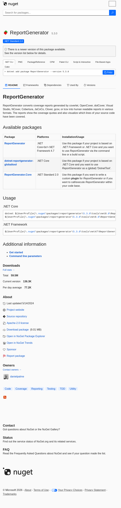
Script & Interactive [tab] (82, 62)
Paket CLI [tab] (63, 62)
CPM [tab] (52, 62)
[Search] (112, 13)
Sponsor (11, 349)
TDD (62, 388)
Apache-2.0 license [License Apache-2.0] (18, 323)
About (28, 490)
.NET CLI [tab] (9, 62)
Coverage (21, 388)
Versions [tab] (89, 85)
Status (8, 437)
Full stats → (9, 270)
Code (8, 388)
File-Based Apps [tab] (102, 62)
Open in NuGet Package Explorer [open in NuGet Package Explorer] (26, 336)
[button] (108, 72)
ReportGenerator (15, 143)
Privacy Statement (95, 490)
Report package (16, 356)
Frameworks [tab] (31, 85)
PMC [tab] (20, 62)
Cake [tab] (7, 67)
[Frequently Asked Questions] (6, 449)
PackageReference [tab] (36, 62)
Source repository (17, 316)
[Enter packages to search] (56, 13)
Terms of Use (41, 490)
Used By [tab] (72, 85)
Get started (16, 252)
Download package (18, 329)
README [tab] (11, 85)
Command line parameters (25, 256)
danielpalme (17, 376)
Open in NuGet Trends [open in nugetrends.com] (20, 342)
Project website (15, 309)
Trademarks (10, 494)
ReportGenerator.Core (18, 174)
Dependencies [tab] (52, 85)
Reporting (36, 388)
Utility (73, 388)
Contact (9, 425)
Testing (51, 388)
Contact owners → (12, 369)
